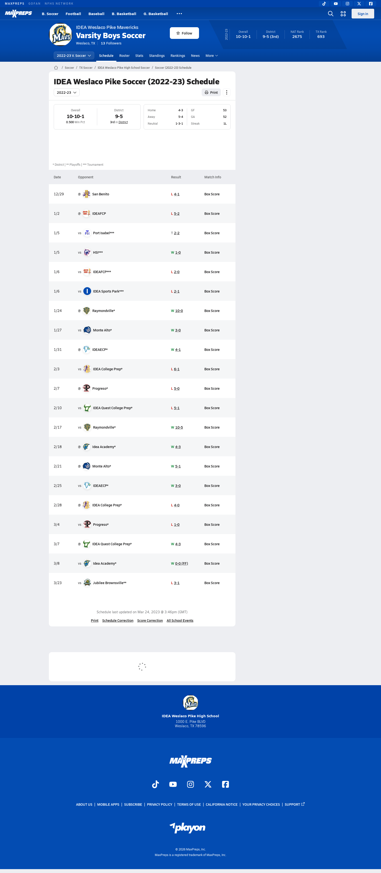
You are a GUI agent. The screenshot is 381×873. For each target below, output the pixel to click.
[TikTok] (324, 3)
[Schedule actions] (227, 92)
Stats (139, 55)
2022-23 (67, 92)
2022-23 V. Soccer (74, 55)
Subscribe (133, 804)
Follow (184, 33)
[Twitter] (359, 3)
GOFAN (34, 3)
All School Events (180, 620)
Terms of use (189, 804)
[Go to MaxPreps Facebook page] (225, 784)
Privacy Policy (159, 804)
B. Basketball (124, 13)
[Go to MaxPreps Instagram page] (190, 784)
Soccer (69, 67)
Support (295, 804)
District (123, 122)
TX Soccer (86, 67)
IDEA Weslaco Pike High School (190, 706)
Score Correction (150, 620)
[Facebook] (370, 3)
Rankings (178, 55)
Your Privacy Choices (261, 804)
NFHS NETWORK (59, 3)
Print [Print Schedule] (211, 92)
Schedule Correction (117, 620)
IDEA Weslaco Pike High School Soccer (124, 67)
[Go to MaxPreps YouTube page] (173, 784)
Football (73, 13)
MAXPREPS (15, 3)
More (211, 55)
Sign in (363, 13)
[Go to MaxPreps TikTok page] (155, 784)
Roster (124, 55)
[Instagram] (347, 3)
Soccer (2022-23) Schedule (173, 67)
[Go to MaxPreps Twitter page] (208, 784)
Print (94, 620)
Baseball (96, 13)
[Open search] (330, 13)
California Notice (222, 804)
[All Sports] (179, 13)
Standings (157, 55)
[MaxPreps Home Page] (56, 67)
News (195, 55)
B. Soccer (50, 13)
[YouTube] (335, 3)
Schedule (106, 55)
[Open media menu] (343, 13)
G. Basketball (156, 13)
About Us (84, 804)
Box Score (212, 193)
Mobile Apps (108, 804)
